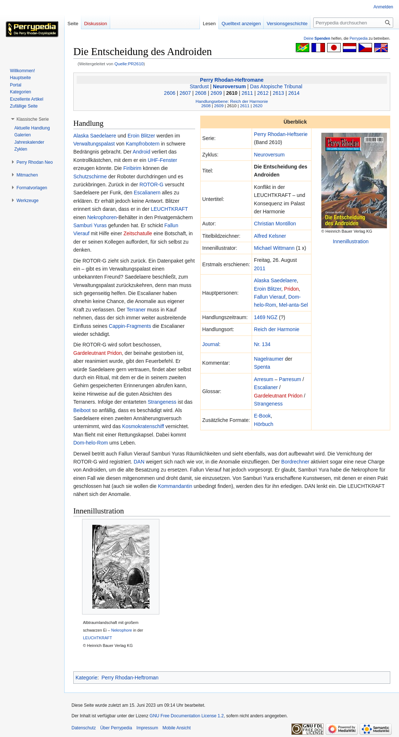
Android (141, 152)
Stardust (199, 86)
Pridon (291, 289)
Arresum (263, 379)
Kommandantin (175, 486)
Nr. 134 (262, 344)
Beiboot (81, 410)
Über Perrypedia (116, 727)
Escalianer (266, 387)
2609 (216, 93)
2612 (262, 93)
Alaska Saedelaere (275, 280)
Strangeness (268, 404)
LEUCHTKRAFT (169, 209)
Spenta (262, 367)
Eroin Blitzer (267, 289)
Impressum (147, 727)
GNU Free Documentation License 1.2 (187, 715)
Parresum (290, 379)
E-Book (262, 416)
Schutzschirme (90, 176)
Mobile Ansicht (176, 727)
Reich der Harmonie (276, 329)
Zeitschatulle (137, 233)
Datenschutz (83, 727)
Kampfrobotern (143, 144)
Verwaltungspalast (94, 144)
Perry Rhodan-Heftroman (129, 677)
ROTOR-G (151, 184)
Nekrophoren (102, 217)
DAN (138, 462)
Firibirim (132, 168)
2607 (185, 93)
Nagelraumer (268, 359)
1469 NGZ (266, 317)
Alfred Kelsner (270, 236)
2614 (293, 93)
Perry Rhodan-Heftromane (231, 80)
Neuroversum (229, 86)
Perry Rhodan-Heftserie (280, 134)
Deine (317, 38)
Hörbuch (263, 424)
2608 (200, 93)
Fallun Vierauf (269, 297)
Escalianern (147, 192)
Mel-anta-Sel (293, 305)
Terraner (136, 310)
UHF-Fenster (162, 160)
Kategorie (86, 677)
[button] (32, 119)
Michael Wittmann (274, 248)
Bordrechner (295, 462)
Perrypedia (358, 38)
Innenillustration (350, 241)
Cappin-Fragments (130, 326)
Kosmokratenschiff (143, 426)
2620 (257, 105)
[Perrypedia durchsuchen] (353, 23)
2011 (259, 268)
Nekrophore (121, 630)
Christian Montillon (275, 223)
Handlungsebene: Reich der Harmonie (231, 101)
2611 (247, 93)
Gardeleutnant (270, 396)
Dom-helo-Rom (90, 443)
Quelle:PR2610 (129, 63)
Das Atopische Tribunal (276, 86)
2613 (278, 93)
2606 (169, 93)
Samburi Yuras (90, 225)
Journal (210, 344)
